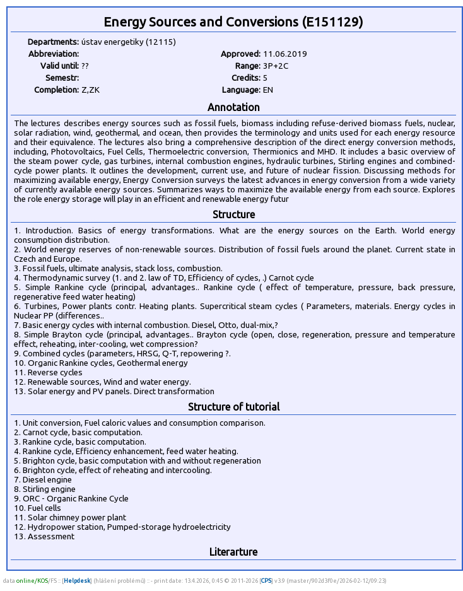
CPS (266, 580)
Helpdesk (77, 580)
